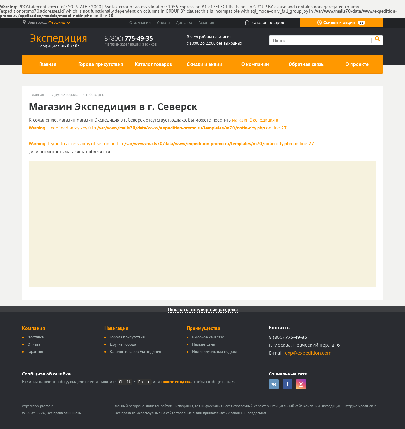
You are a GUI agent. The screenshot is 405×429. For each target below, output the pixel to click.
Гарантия (206, 22)
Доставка (184, 22)
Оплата (163, 22)
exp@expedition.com (308, 353)
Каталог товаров (153, 64)
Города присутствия (100, 64)
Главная (47, 64)
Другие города (65, 95)
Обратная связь (306, 64)
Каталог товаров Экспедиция (135, 351)
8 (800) (128, 38)
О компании (140, 22)
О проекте (357, 64)
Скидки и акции (341, 22)
